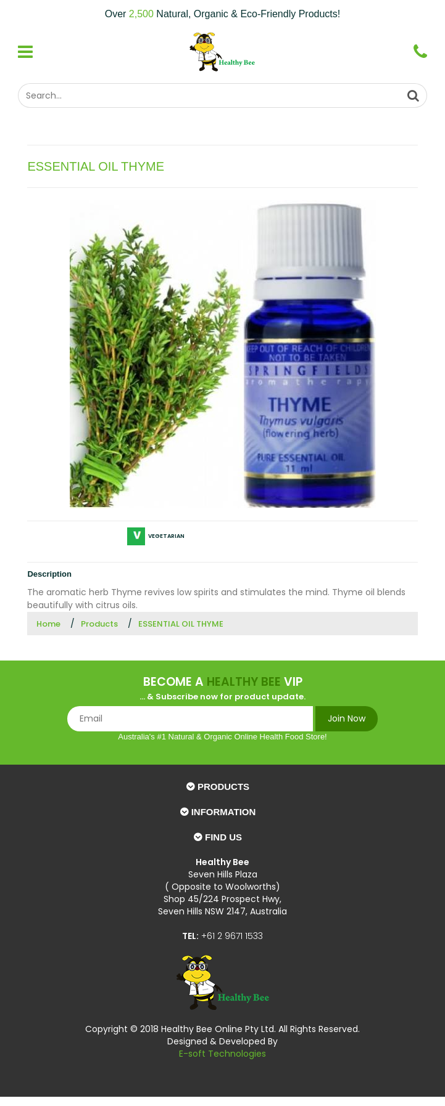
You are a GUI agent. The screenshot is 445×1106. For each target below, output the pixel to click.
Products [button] (223, 786)
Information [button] (223, 812)
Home (48, 624)
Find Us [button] (223, 837)
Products (99, 624)
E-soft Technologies (222, 1053)
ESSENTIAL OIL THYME (180, 624)
